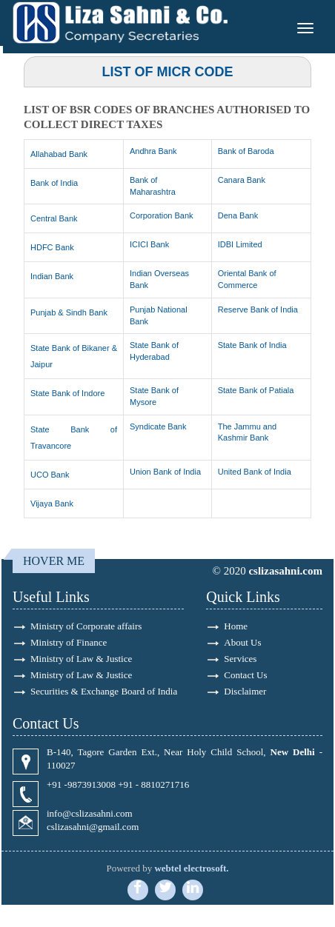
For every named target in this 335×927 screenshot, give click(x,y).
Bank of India (54, 182)
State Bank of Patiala (256, 390)
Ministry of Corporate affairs (86, 626)
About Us (242, 642)
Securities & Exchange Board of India (103, 691)
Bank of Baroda (246, 151)
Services (240, 658)
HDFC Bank (52, 247)
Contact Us (245, 674)
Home (236, 626)
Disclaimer (245, 691)
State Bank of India (252, 345)
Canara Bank (241, 179)
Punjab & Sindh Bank (68, 312)
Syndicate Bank (158, 426)
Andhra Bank (153, 151)
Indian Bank (51, 276)
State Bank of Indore (67, 393)
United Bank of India (254, 471)
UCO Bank (50, 474)
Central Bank (54, 218)
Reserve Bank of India (258, 309)
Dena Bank (238, 215)
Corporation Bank (161, 215)
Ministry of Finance (68, 642)
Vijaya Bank (51, 503)
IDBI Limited (240, 244)
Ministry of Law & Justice (81, 658)
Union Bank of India (165, 471)
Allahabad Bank (58, 154)
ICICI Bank (149, 244)
